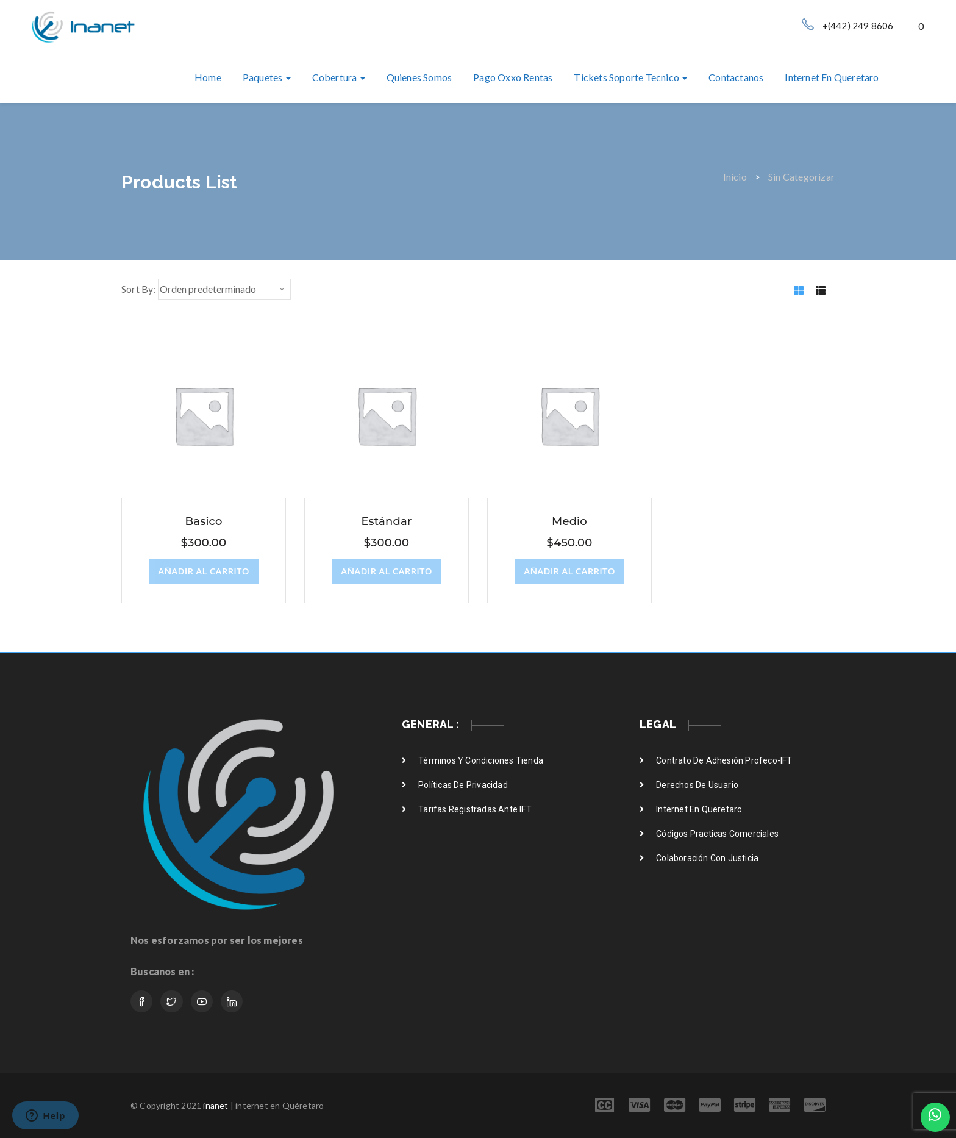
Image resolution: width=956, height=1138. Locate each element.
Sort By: (138, 289)
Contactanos (735, 77)
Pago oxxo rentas (512, 77)
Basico (203, 521)
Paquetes (267, 77)
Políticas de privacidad (463, 785)
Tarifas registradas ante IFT (475, 809)
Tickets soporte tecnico (630, 77)
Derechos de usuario (697, 785)
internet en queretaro (832, 77)
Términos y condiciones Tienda (480, 760)
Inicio (735, 176)
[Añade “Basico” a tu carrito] (203, 571)
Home (207, 77)
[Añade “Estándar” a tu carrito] (386, 571)
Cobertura (338, 77)
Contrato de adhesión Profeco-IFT (724, 760)
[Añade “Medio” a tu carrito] (569, 571)
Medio (569, 521)
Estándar (386, 521)
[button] (922, 26)
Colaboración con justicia (707, 858)
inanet (215, 1105)
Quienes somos (419, 77)
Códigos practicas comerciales (717, 834)
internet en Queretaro (699, 809)
